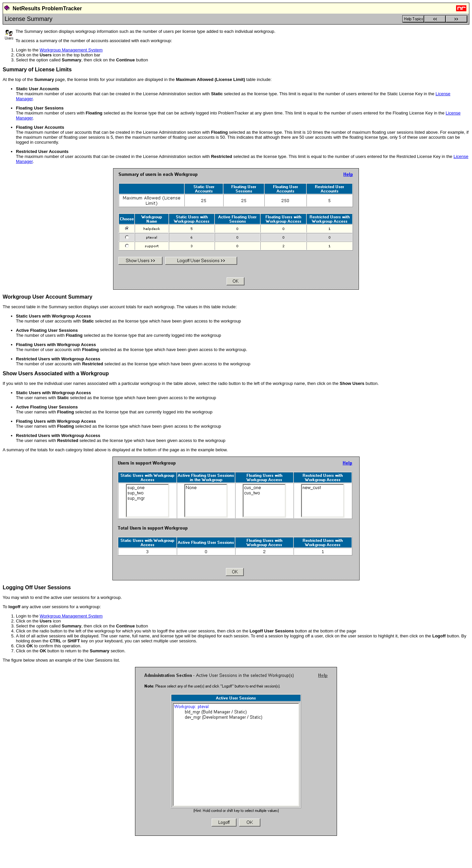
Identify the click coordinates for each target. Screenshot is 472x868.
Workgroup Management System (71, 49)
